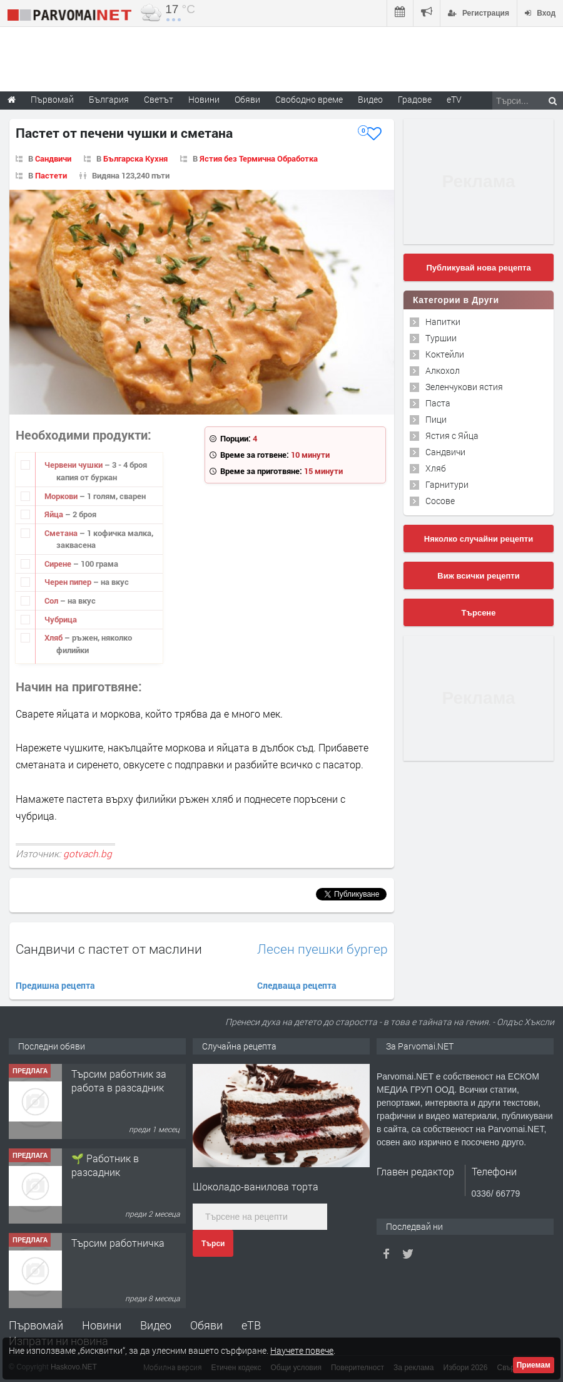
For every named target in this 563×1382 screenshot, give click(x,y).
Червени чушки (74, 464)
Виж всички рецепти (478, 575)
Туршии (441, 338)
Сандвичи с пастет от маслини (109, 948)
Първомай (36, 1325)
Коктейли (444, 354)
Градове (415, 99)
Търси (213, 1243)
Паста (437, 403)
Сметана (61, 533)
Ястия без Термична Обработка (259, 158)
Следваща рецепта (297, 985)
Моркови (61, 496)
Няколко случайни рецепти (478, 539)
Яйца (54, 514)
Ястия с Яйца (452, 435)
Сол (52, 600)
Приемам (533, 1365)
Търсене (479, 612)
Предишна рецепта (55, 985)
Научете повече (301, 1350)
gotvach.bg (87, 853)
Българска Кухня (135, 158)
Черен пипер (68, 581)
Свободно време (309, 99)
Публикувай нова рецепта (478, 267)
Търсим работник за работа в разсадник (118, 1080)
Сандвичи (53, 158)
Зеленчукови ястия (464, 387)
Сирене (58, 563)
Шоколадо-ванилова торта (255, 1186)
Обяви (206, 1325)
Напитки (442, 321)
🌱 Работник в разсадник (105, 1165)
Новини (204, 99)
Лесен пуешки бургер (322, 949)
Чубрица (60, 619)
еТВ (251, 1325)
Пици (436, 419)
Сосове (440, 501)
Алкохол (442, 370)
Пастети (51, 175)
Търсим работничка (118, 1242)
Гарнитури (447, 484)
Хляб (54, 637)
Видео (155, 1325)
